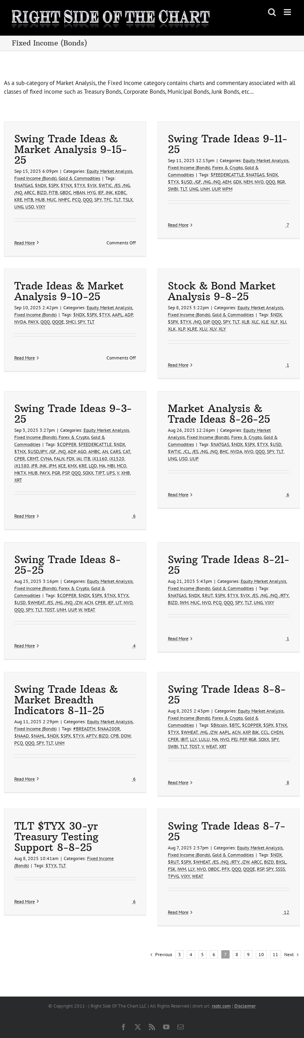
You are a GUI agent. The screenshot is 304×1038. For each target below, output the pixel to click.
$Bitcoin (219, 725)
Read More (24, 243)
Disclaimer (245, 1006)
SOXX (88, 473)
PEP (243, 739)
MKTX (20, 473)
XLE (264, 322)
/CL (186, 451)
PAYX (33, 322)
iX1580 (21, 466)
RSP (260, 869)
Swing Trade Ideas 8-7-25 (226, 831)
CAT (126, 451)
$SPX (53, 185)
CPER (19, 458)
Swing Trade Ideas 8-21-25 (228, 565)
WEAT (89, 610)
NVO (259, 182)
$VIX (92, 185)
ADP (129, 315)
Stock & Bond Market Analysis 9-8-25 (222, 291)
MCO (121, 466)
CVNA (46, 458)
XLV (213, 329)
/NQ (18, 192)
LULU (204, 739)
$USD (186, 182)
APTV (91, 736)
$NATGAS (23, 185)
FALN (59, 458)
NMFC (64, 199)
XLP (181, 329)
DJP (206, 322)
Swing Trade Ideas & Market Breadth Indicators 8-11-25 (66, 700)
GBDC (65, 192)
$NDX (40, 185)
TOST (49, 610)
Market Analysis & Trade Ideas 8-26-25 (219, 413)
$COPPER (66, 444)
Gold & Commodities (79, 178)
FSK (171, 869)
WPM (227, 189)
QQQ (87, 199)
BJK (255, 732)
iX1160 (99, 458)
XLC (255, 322)
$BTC (234, 725)
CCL (265, 732)
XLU (203, 329)
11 (275, 954)
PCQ (76, 199)
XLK (172, 329)
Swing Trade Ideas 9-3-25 (73, 413)
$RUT (207, 595)
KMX (72, 466)
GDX (237, 182)
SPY (98, 199)
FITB (53, 192)
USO (29, 207)
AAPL (117, 315)
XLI (283, 322)
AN (105, 451)
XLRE (192, 329)
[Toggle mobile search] (272, 12)
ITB (87, 458)
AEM (226, 182)
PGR (56, 473)
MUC (51, 199)
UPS (110, 473)
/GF (197, 182)
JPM (52, 466)
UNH (205, 189)
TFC (108, 199)
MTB (28, 199)
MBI (111, 466)
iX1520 (116, 458)
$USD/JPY (37, 451)
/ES (117, 185)
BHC (224, 451)
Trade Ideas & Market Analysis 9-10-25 (69, 291)
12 (286, 912)
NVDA (20, 322)
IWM (184, 602)
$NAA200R (108, 729)
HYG (91, 192)
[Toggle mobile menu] (288, 12)
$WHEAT (36, 602)
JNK (109, 192)
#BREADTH (84, 729)
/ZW (78, 602)
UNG (18, 207)
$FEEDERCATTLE (227, 175)
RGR (281, 182)
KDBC (120, 192)
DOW (126, 736)
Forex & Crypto (227, 167)
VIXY (41, 207)
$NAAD (21, 736)
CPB (114, 736)
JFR (34, 466)
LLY (193, 739)
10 (261, 954)
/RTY (284, 595)
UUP (216, 189)
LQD (93, 466)
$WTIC (105, 185)
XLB (245, 322)
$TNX (66, 185)
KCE (62, 466)
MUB (40, 199)
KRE (18, 199)
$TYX (79, 185)
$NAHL (38, 736)
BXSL (281, 862)
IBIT (184, 739)
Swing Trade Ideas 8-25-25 (67, 565)
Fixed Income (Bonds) (35, 178)
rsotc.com (221, 1006)
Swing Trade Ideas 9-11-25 (227, 144)
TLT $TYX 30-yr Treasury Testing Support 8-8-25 (56, 837)
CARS (115, 451)
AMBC (94, 451)
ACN (88, 602)
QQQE (58, 322)
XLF (274, 322)
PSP (65, 473)
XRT (18, 480)
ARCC (29, 192)
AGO (82, 451)
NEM (248, 182)
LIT (119, 602)
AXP (246, 732)
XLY (222, 329)
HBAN (79, 192)
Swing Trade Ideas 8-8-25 (227, 694)
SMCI (71, 322)
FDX (70, 458)
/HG (59, 602)
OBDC (214, 869)
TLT (117, 199)
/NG (126, 185)
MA (102, 466)
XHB (125, 473)
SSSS (280, 869)
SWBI (173, 189)
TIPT (99, 473)
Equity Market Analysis (109, 171)
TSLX (128, 199)
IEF (101, 192)
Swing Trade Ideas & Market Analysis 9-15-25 (70, 149)
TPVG (173, 876)
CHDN (277, 732)
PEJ (234, 739)
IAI (79, 458)
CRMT (32, 458)
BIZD (42, 192)
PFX (226, 869)
